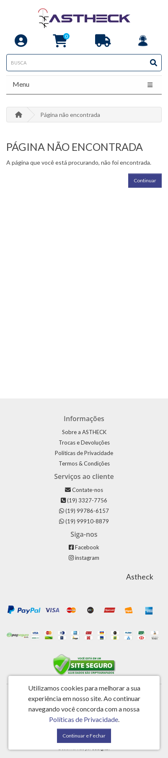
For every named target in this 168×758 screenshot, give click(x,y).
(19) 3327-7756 (84, 500)
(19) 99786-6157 (84, 510)
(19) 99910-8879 (84, 521)
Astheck (139, 576)
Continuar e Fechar (84, 735)
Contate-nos (84, 489)
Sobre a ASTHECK (84, 432)
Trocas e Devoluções (84, 442)
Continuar (145, 180)
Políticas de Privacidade (84, 453)
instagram (84, 557)
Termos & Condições (84, 463)
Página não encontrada (70, 114)
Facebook (84, 547)
